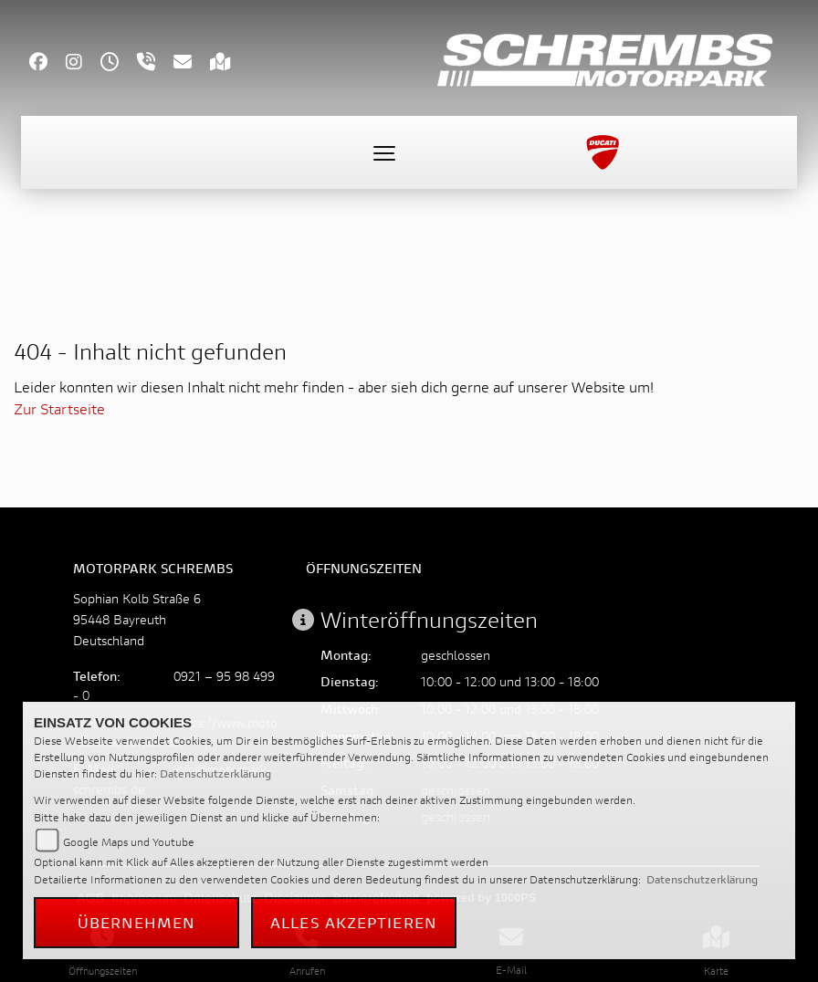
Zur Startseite (59, 408)
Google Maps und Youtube (128, 842)
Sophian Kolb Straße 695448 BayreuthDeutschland (137, 619)
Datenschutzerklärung (215, 773)
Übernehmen (137, 922)
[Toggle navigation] (384, 152)
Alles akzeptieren (353, 922)
